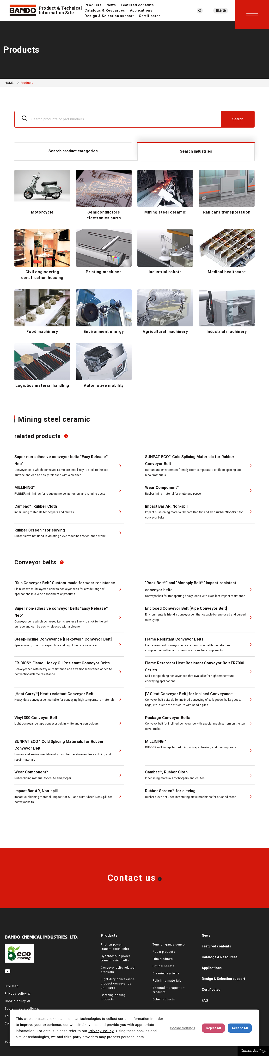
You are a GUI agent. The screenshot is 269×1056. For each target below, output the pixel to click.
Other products (164, 999)
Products (93, 5)
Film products (163, 959)
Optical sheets (163, 966)
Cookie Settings (253, 1051)
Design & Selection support (109, 16)
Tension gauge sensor (169, 944)
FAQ (205, 1000)
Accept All (240, 1028)
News (111, 5)
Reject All (213, 1028)
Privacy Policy (101, 1031)
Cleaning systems (166, 973)
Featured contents (137, 5)
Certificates (150, 16)
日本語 (221, 11)
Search (237, 119)
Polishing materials (167, 980)
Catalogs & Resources (105, 10)
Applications (141, 10)
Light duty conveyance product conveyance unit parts (117, 984)
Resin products (164, 951)
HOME (9, 82)
